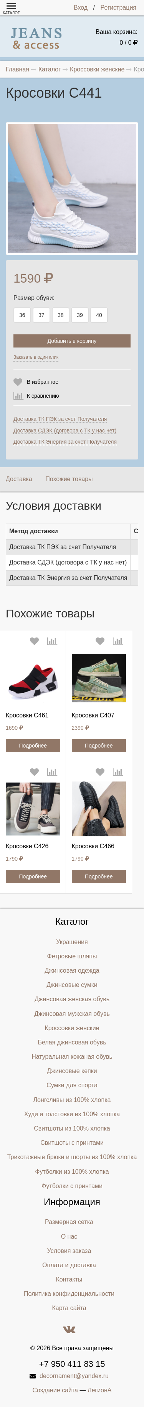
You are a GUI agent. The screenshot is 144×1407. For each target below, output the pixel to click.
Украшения (72, 942)
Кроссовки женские (72, 1028)
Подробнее (33, 745)
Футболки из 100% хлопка (72, 1171)
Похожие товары (69, 479)
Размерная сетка (69, 1222)
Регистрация (118, 7)
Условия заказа (69, 1251)
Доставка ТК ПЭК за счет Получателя (60, 419)
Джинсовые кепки (72, 1071)
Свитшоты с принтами (72, 1142)
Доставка (19, 479)
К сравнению (43, 396)
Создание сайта (55, 1390)
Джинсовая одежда (72, 970)
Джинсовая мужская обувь (72, 1013)
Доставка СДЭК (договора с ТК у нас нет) (64, 430)
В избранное (42, 382)
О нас (69, 1236)
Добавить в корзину (72, 341)
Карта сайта (69, 1308)
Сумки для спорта (72, 1085)
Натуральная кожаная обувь (72, 1056)
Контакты (69, 1279)
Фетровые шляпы (72, 956)
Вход (81, 7)
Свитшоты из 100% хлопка (72, 1128)
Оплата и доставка (69, 1265)
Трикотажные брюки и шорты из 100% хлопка (72, 1157)
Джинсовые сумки (72, 985)
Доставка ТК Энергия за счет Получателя (65, 442)
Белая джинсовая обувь (72, 1042)
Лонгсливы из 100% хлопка (72, 1100)
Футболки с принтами (72, 1186)
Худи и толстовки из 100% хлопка (72, 1114)
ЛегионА (100, 1390)
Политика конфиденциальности (69, 1293)
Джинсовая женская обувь (72, 999)
